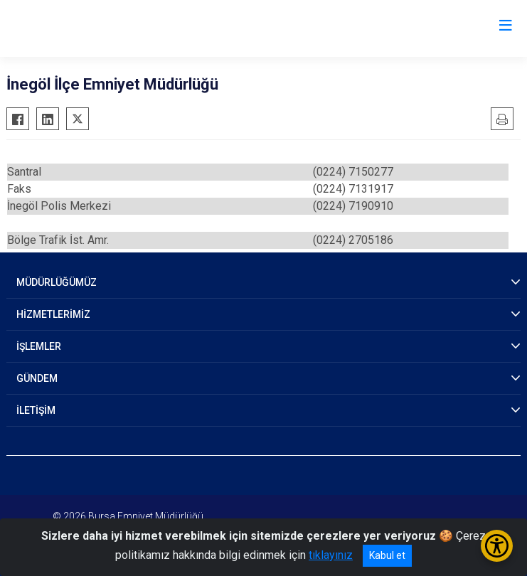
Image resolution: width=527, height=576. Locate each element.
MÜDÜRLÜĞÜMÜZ (56, 282)
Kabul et (387, 555)
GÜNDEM (37, 378)
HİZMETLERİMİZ (53, 314)
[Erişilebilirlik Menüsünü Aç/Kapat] (497, 546)
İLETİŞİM (35, 410)
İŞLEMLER (38, 346)
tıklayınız (331, 555)
